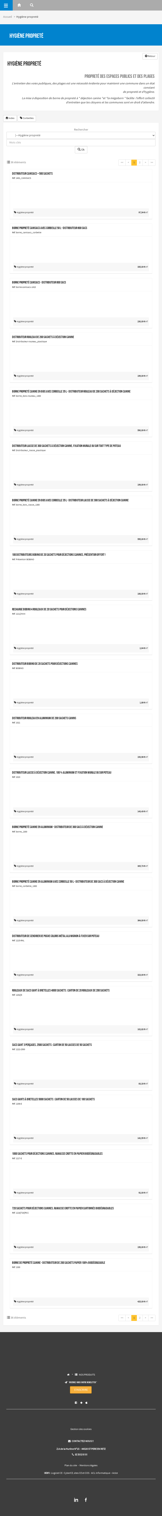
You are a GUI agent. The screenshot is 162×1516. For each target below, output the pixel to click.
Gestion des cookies (81, 1429)
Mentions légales (88, 1465)
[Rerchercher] (31, 5)
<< (122, 162)
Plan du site (71, 1465)
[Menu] (6, 5)
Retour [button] (150, 56)
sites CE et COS (81, 1473)
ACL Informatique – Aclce (104, 1473)
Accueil (7, 17)
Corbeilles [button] (27, 118)
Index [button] (9, 118)
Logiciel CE (56, 1473)
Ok (81, 150)
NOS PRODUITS (87, 1375)
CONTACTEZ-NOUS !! (80, 1441)
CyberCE (68, 1473)
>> (152, 162)
